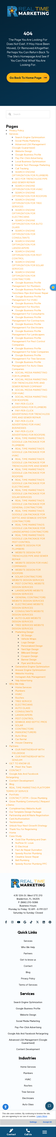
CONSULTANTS (24, 711)
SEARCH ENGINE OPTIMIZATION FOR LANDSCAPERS (23, 244)
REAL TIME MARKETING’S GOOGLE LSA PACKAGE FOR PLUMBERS (28, 441)
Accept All (47, 1122)
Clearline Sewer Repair (27, 856)
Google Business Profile (28, 154)
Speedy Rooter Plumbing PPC (31, 863)
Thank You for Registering (23, 829)
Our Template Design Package (25, 811)
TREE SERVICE (23, 701)
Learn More (41, 1116)
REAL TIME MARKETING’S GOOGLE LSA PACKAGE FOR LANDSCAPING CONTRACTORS (30, 528)
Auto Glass (28, 1104)
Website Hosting (24, 673)
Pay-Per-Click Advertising (29, 158)
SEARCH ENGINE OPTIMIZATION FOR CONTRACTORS (23, 275)
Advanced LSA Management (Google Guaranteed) (28, 1041)
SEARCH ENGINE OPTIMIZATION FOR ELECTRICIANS (23, 213)
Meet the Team (23, 766)
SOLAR (19, 725)
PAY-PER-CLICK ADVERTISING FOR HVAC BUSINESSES (26, 424)
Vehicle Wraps (28, 638)
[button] (6, 922)
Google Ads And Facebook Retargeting (28, 1033)
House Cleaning (23, 742)
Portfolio (14, 794)
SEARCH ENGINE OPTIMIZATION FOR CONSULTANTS (23, 234)
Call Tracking (22, 168)
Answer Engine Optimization (30, 670)
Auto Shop (21, 735)
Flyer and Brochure (31, 663)
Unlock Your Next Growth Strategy (28, 825)
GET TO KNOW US (19, 763)
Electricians (28, 1098)
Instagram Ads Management (30, 676)
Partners (13, 746)
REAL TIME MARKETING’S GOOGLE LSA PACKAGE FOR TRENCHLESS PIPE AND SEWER (30, 462)
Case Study (15, 836)
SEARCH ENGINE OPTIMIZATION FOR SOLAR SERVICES (28, 265)
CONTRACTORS (24, 728)
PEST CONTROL (24, 718)
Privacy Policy (16, 130)
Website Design (23, 151)
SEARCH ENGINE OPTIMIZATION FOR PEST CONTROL (27, 255)
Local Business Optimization (30, 161)
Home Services (23, 687)
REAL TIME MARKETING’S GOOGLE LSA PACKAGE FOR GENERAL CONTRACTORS (28, 504)
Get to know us (28, 959)
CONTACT (15, 770)
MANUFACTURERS (25, 732)
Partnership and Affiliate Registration (29, 815)
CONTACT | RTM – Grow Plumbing (28, 798)
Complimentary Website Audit (25, 808)
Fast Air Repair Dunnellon (28, 849)
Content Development (21, 780)
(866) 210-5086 (29, 902)
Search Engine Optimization (30, 137)
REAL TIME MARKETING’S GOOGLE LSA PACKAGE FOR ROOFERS (28, 473)
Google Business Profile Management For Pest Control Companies (28, 341)
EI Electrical (21, 846)
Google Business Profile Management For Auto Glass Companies (27, 365)
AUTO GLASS (22, 708)
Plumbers (20, 690)
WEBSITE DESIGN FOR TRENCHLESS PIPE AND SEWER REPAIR (30, 556)
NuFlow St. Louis (24, 842)
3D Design (26, 635)
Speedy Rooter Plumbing (28, 853)
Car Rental (20, 739)
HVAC (18, 694)
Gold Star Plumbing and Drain (30, 839)
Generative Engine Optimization (32, 666)
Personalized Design (32, 645)
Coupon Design (29, 656)
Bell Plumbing (22, 860)
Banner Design (29, 659)
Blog (11, 784)
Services (13, 133)
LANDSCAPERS (23, 714)
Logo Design (28, 642)
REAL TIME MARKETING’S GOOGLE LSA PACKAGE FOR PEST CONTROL (28, 538)
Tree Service (28, 1092)
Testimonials (16, 822)
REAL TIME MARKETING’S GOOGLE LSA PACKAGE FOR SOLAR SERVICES (28, 493)
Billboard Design (29, 652)
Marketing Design (24, 632)
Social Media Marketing (27, 140)
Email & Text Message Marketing (32, 165)
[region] (28, 1124)
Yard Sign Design (30, 649)
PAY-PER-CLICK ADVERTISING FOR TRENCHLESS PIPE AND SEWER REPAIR (31, 414)
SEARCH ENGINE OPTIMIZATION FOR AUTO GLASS (27, 224)
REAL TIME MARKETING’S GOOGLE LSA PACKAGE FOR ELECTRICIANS (28, 483)
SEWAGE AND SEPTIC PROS (31, 722)
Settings (33, 1122)
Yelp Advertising (23, 680)
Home (12, 832)
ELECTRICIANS (24, 704)
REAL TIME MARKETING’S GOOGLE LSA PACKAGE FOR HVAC (28, 452)
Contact (28, 966)
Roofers (19, 697)
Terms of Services (28, 985)
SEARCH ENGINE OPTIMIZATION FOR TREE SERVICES (27, 203)
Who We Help (16, 683)
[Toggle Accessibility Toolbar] (5, 1107)
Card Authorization (19, 818)
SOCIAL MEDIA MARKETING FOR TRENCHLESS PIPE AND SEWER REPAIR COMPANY (29, 383)
